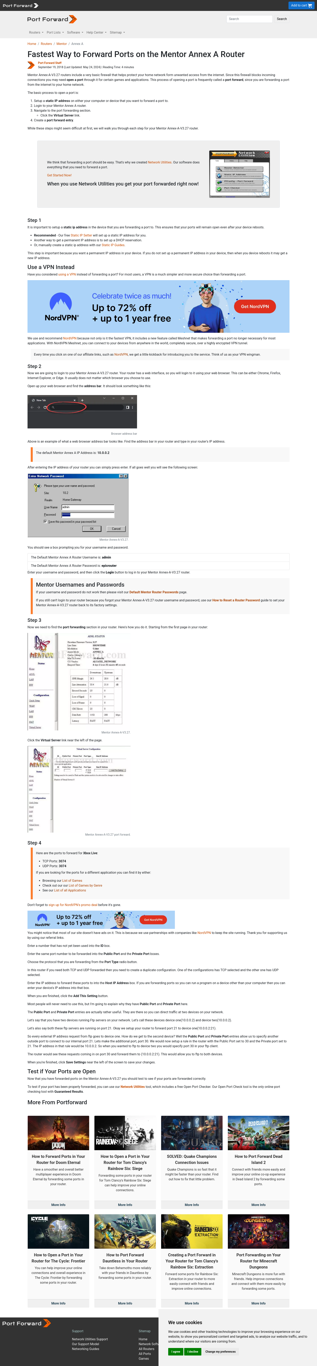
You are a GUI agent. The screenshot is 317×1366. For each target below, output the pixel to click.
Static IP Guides (113, 245)
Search (282, 19)
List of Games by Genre (85, 885)
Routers (46, 44)
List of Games (72, 881)
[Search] (249, 19)
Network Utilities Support (90, 1339)
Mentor (61, 44)
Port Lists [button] (54, 32)
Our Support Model (85, 1344)
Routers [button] (35, 32)
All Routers (146, 1349)
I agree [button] (175, 1351)
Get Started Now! (59, 175)
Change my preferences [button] (220, 1351)
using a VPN (67, 274)
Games (144, 1359)
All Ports (145, 1354)
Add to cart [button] (301, 5)
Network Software (152, 1344)
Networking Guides (85, 1349)
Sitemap (145, 1331)
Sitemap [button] (116, 32)
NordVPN (70, 338)
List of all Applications (70, 890)
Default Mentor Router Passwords (154, 592)
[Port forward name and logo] (20, 5)
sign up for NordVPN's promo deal (73, 905)
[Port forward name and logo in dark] (52, 19)
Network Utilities (159, 162)
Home (31, 44)
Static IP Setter (81, 235)
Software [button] (74, 32)
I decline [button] (192, 1351)
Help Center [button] (95, 32)
